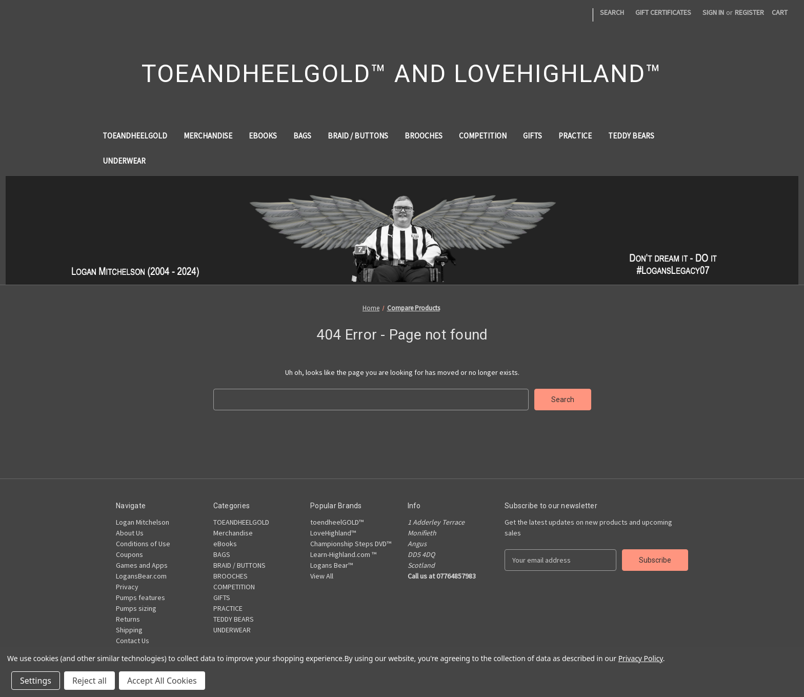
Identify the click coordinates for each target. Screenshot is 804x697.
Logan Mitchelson (142, 522)
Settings (35, 680)
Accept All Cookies (162, 680)
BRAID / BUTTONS (358, 136)
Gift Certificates (663, 12)
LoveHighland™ (333, 532)
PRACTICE (575, 136)
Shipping (129, 629)
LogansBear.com (141, 576)
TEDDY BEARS (631, 136)
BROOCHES (424, 136)
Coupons (129, 554)
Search (612, 12)
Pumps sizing (136, 608)
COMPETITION (483, 136)
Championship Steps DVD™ (350, 543)
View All (321, 576)
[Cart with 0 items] (779, 12)
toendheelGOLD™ (337, 522)
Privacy (127, 586)
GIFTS (532, 136)
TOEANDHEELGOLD (135, 136)
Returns (128, 619)
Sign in (713, 12)
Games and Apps (142, 565)
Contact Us (132, 640)
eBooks (263, 136)
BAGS (302, 136)
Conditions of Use (143, 543)
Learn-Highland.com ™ (343, 554)
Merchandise (208, 136)
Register (749, 12)
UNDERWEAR (124, 161)
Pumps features (140, 597)
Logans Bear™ (331, 565)
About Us (130, 532)
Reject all (89, 680)
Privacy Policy (640, 658)
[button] (402, 230)
